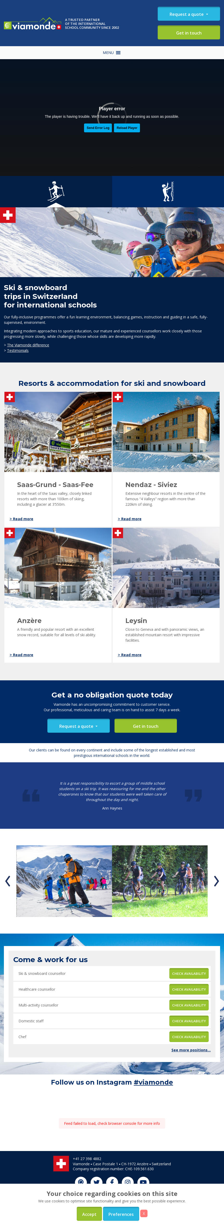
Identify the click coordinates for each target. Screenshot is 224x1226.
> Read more (21, 518)
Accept (89, 1214)
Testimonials (18, 350)
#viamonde (153, 1082)
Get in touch (189, 33)
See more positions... (191, 1049)
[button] (108, 52)
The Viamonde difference (28, 345)
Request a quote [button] (187, 14)
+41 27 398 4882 (87, 1158)
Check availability (189, 973)
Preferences (121, 1214)
